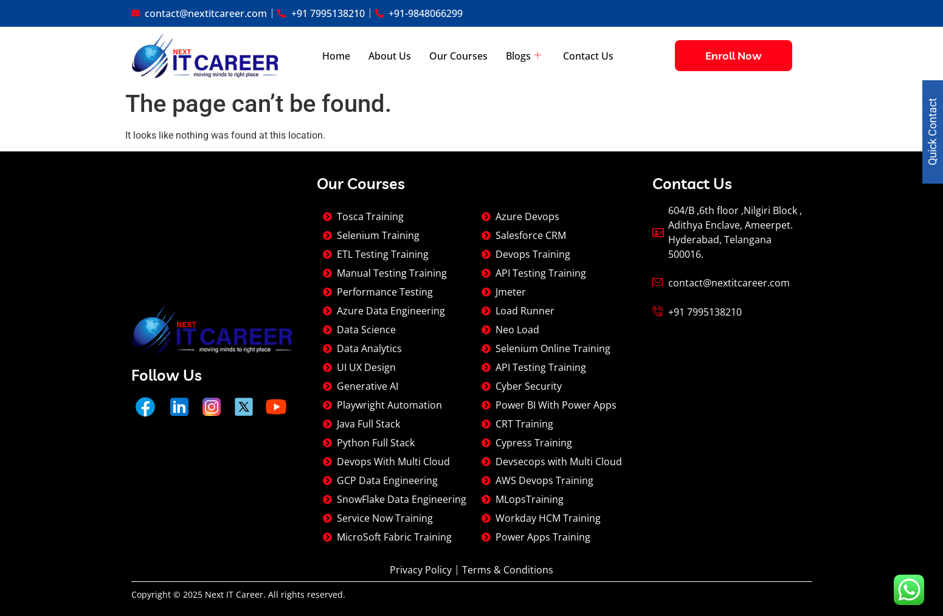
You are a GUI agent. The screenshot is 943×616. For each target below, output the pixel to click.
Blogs (523, 56)
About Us (389, 56)
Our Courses (458, 56)
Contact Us (588, 56)
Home (336, 56)
